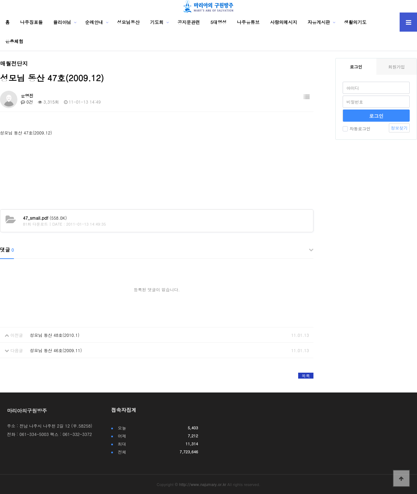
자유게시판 (319, 22)
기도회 (157, 22)
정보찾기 (399, 128)
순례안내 (94, 22)
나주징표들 (31, 22)
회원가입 (396, 67)
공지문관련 (189, 22)
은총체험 (14, 41)
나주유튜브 (248, 22)
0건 (27, 102)
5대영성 (219, 22)
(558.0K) (45, 218)
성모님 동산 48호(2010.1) (55, 335)
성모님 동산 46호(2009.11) (56, 350)
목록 (306, 376)
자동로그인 (356, 128)
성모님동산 (128, 22)
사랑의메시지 (283, 22)
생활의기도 (355, 22)
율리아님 (62, 22)
